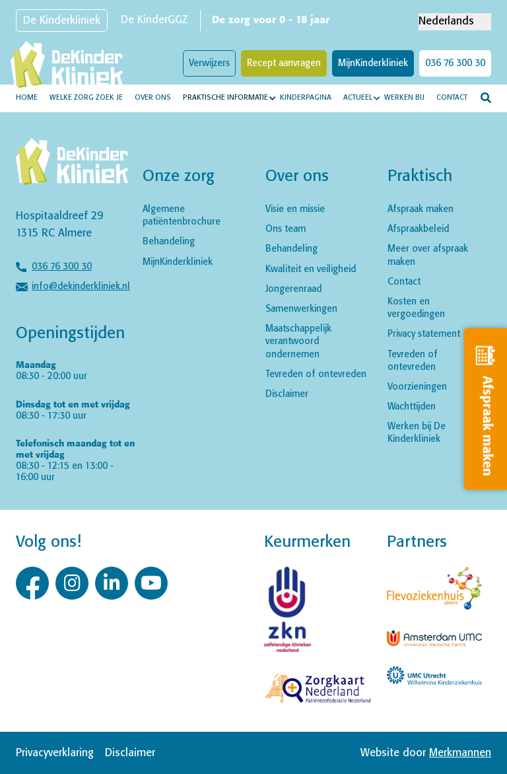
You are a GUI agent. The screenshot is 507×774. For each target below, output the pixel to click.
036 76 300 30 (455, 63)
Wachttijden (412, 406)
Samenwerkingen (301, 309)
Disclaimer (286, 394)
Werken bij (404, 98)
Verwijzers (209, 63)
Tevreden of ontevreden (315, 374)
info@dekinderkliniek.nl (81, 286)
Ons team (285, 229)
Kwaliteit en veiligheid (310, 269)
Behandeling (169, 241)
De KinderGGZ (154, 20)
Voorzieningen (417, 387)
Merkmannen (460, 753)
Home (27, 98)
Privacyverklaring (55, 753)
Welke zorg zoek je (86, 98)
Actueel (357, 98)
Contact (451, 98)
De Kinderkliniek (61, 20)
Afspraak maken (421, 209)
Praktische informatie (225, 98)
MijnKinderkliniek (373, 63)
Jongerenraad (293, 289)
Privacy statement (424, 334)
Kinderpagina (305, 98)
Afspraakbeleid (418, 229)
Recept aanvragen (284, 63)
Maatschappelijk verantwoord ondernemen (298, 341)
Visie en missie (295, 209)
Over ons (153, 98)
